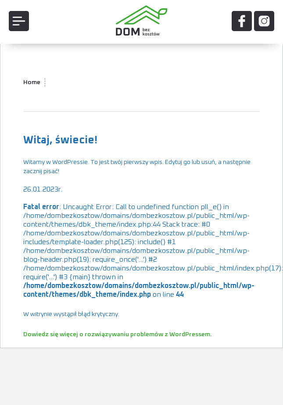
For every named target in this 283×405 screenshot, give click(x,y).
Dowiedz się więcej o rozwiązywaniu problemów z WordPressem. (117, 334)
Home (31, 82)
